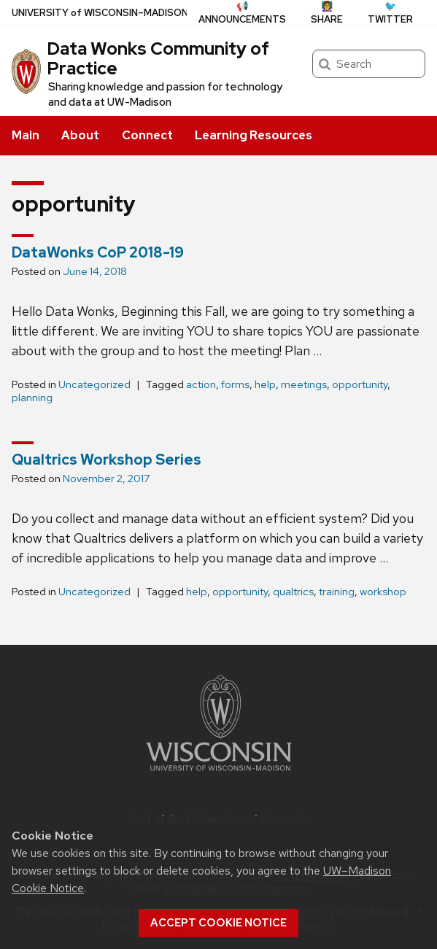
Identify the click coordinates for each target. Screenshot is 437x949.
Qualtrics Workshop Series (106, 459)
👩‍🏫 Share (327, 13)
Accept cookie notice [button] (218, 922)
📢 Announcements (242, 13)
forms (235, 384)
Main (25, 135)
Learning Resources (253, 135)
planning (32, 397)
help (265, 384)
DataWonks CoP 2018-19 (98, 252)
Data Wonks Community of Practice (158, 58)
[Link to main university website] (219, 773)
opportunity (359, 384)
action (201, 384)
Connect (147, 135)
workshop (383, 591)
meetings (304, 384)
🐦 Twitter (390, 13)
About (80, 135)
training (337, 591)
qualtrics (293, 591)
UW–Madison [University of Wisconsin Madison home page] (100, 13)
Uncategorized (94, 384)
